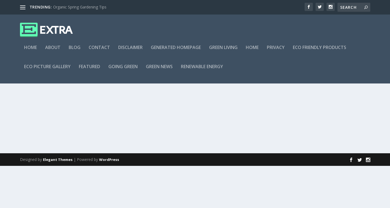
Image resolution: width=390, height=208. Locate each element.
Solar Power (72, 125)
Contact (99, 51)
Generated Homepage (176, 51)
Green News (159, 70)
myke (34, 125)
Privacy (276, 51)
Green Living (223, 51)
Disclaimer (130, 51)
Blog (74, 51)
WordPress (109, 201)
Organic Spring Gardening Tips (79, 7)
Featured (89, 70)
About (52, 51)
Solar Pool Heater (49, 117)
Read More (40, 166)
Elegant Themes (58, 201)
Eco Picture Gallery (47, 70)
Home (30, 51)
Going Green (123, 70)
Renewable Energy (202, 70)
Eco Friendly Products (319, 51)
